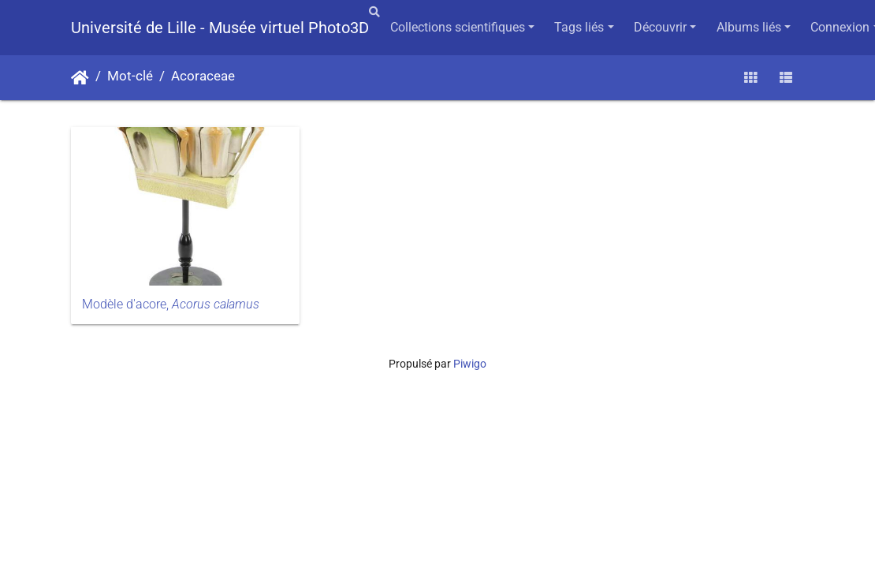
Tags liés (579, 27)
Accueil (80, 78)
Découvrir (660, 27)
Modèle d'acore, (170, 304)
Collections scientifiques (457, 27)
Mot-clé (130, 76)
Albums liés (749, 27)
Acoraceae (203, 76)
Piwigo (469, 363)
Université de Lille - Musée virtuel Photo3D (220, 27)
